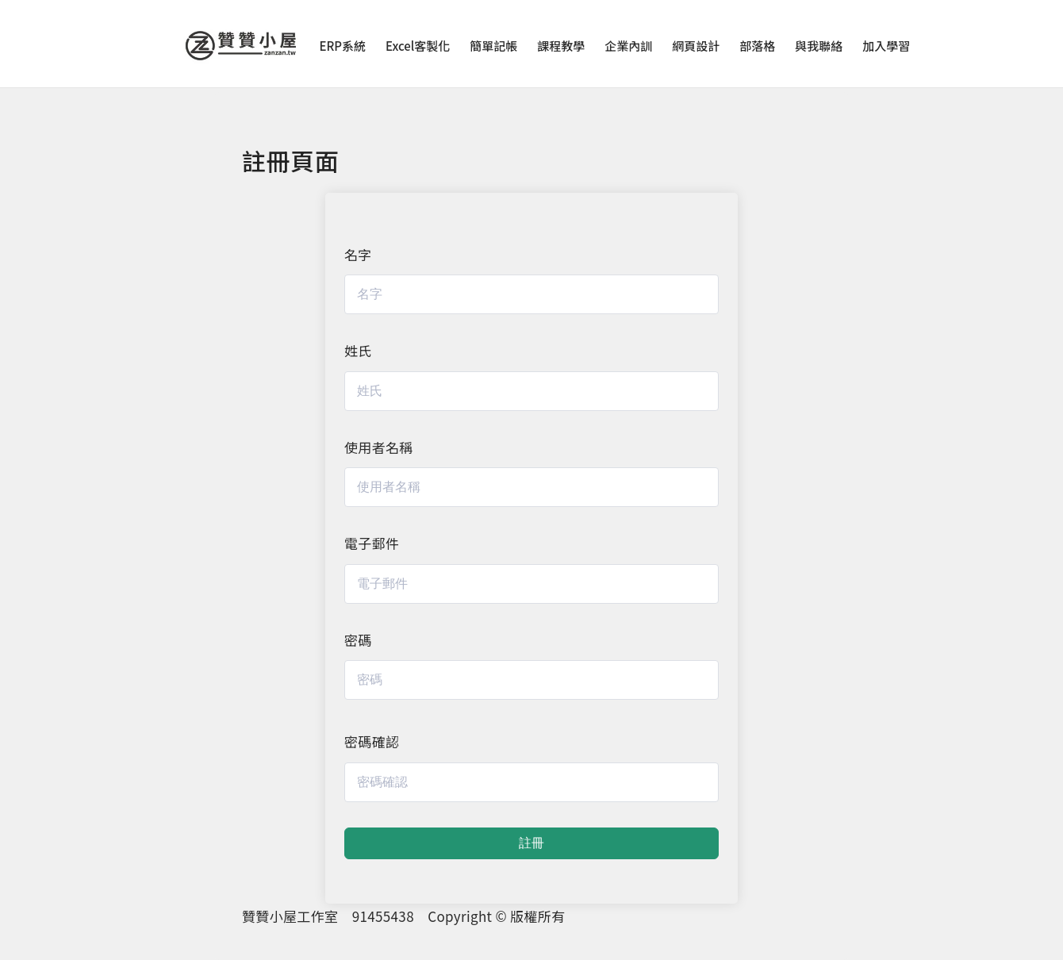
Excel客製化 (418, 45)
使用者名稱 (378, 447)
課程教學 (561, 45)
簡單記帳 (493, 45)
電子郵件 (371, 543)
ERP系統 (343, 45)
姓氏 (358, 350)
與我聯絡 (818, 45)
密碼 (358, 640)
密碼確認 (371, 741)
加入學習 (886, 45)
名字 (358, 254)
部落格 (757, 45)
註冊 (531, 843)
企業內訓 (628, 45)
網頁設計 (696, 45)
